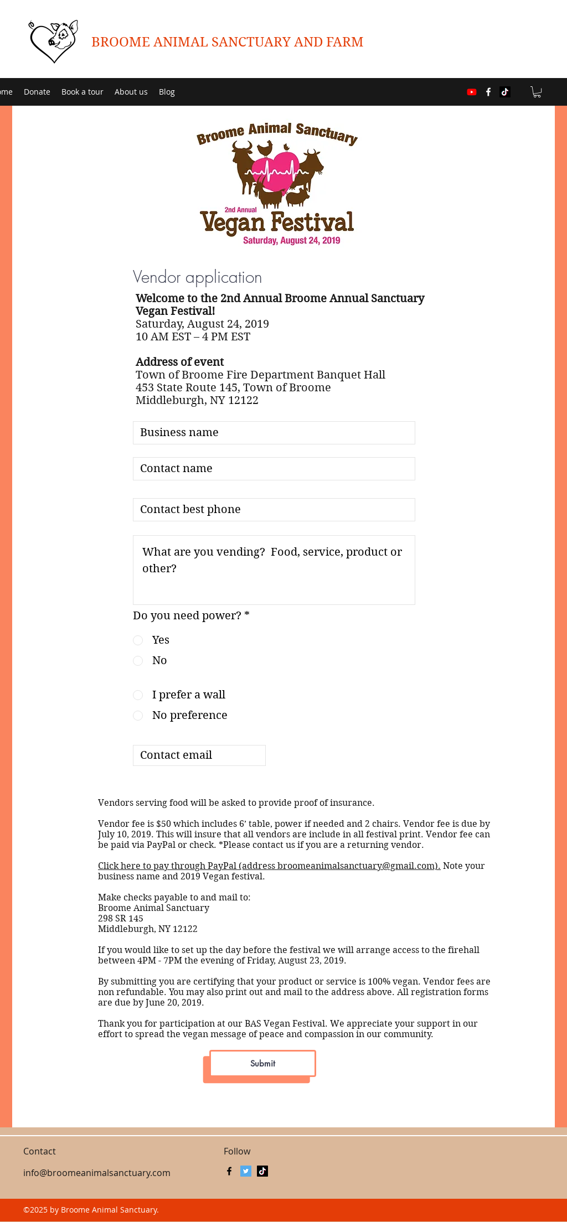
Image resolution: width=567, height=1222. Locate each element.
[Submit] (262, 1063)
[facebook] (488, 91)
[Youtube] (471, 91)
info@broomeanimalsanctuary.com (97, 1173)
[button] (537, 91)
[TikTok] (505, 91)
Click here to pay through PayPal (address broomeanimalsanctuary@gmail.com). (269, 866)
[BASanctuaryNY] (245, 1171)
